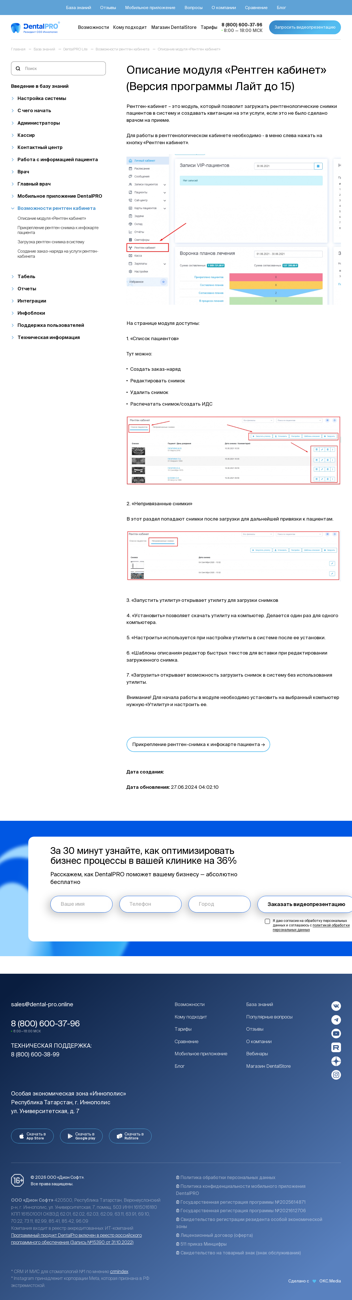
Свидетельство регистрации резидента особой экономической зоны (249, 1223)
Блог (180, 1066)
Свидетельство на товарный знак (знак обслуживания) (238, 1252)
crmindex (119, 1271)
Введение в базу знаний (39, 86)
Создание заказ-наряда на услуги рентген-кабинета (58, 253)
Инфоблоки (31, 313)
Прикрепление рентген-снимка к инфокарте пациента (58, 230)
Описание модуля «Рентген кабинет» (52, 218)
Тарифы (183, 1029)
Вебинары (257, 1053)
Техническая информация (49, 337)
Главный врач (34, 183)
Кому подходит (191, 1016)
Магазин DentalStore (268, 1066)
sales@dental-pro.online (42, 1004)
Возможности (190, 1004)
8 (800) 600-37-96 (45, 1023)
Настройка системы (42, 98)
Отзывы (254, 1029)
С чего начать (34, 110)
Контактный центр (40, 147)
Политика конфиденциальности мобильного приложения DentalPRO (241, 1190)
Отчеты (27, 288)
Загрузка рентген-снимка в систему (51, 241)
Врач (23, 171)
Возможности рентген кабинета (57, 208)
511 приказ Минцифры (201, 1243)
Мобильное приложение (201, 1053)
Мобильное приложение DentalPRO (60, 196)
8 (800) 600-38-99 (35, 1054)
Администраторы (39, 122)
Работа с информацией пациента (58, 159)
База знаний (259, 1004)
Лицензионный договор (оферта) (214, 1235)
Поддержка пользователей (51, 325)
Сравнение (186, 1041)
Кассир (26, 135)
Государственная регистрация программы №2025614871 (241, 1202)
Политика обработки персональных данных (225, 1177)
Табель (26, 276)
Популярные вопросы (269, 1016)
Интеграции (32, 300)
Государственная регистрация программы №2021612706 (241, 1210)
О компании (259, 1041)
